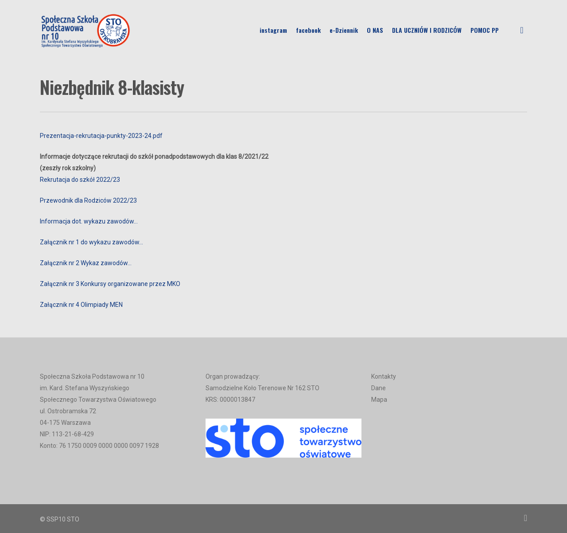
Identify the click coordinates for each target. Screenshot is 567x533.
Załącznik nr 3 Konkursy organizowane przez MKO (110, 283)
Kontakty (383, 376)
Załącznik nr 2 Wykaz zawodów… (86, 262)
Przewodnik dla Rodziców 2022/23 (88, 200)
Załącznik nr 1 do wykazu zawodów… (91, 242)
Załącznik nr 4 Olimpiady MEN (81, 304)
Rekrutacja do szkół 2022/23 (80, 179)
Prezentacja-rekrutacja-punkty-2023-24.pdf (101, 135)
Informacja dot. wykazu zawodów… (89, 221)
